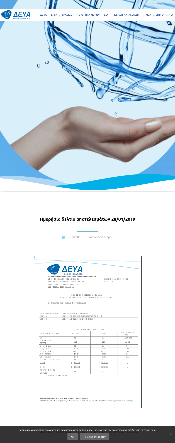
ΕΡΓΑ (54, 14)
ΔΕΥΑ (43, 14)
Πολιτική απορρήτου (95, 436)
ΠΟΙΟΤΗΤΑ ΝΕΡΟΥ (88, 14)
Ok (72, 436)
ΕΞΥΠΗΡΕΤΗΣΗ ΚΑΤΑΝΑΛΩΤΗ (123, 14)
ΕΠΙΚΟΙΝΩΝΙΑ (164, 14)
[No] (170, 434)
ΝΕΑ (148, 14)
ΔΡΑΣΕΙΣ (67, 14)
